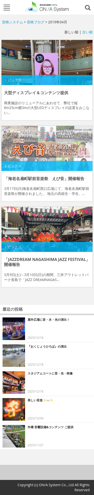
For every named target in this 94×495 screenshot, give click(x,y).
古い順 (87, 32)
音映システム (12, 22)
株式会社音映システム (47, 6)
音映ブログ (35, 22)
